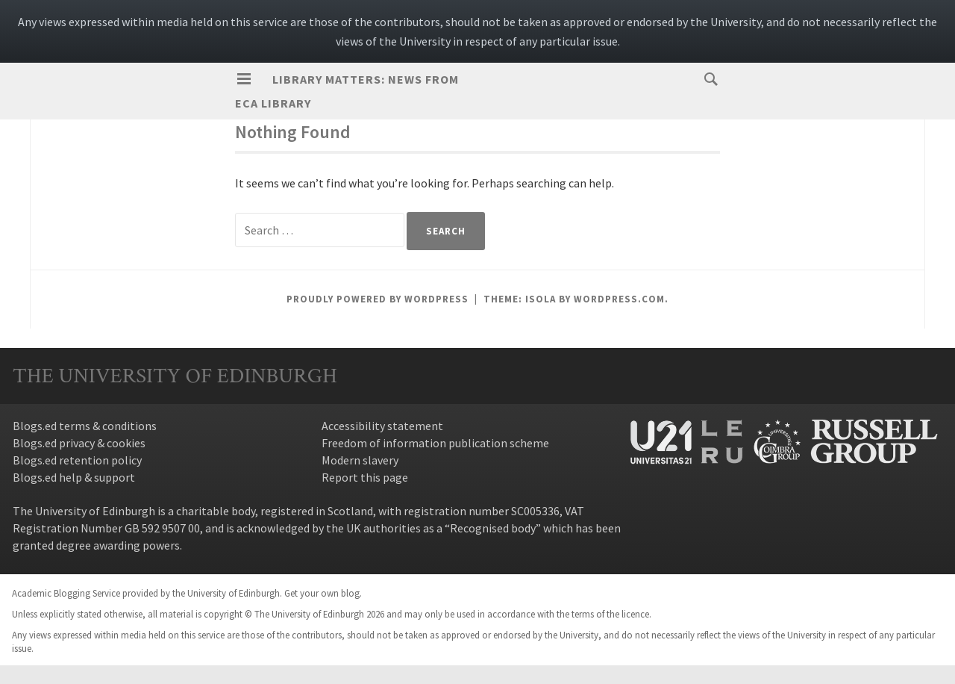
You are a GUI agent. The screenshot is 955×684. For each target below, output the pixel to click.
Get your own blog (322, 593)
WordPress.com (619, 299)
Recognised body (493, 527)
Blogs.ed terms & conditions (85, 425)
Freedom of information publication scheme (435, 442)
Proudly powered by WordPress (377, 299)
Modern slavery (360, 460)
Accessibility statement (382, 425)
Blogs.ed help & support (74, 477)
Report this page (365, 477)
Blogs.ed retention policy (77, 460)
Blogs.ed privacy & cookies (79, 442)
